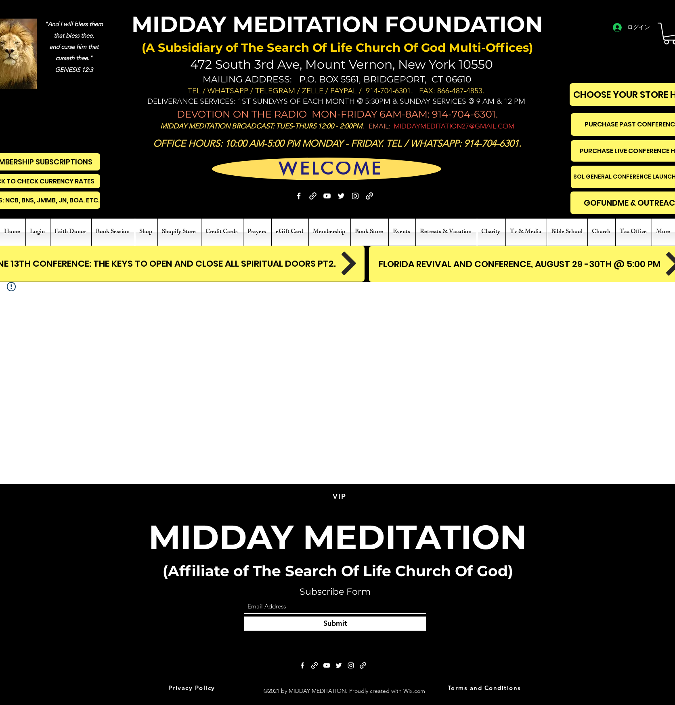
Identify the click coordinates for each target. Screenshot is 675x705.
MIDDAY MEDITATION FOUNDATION (337, 24)
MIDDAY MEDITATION (338, 537)
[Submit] (335, 624)
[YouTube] (327, 196)
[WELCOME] (331, 169)
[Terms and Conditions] (485, 688)
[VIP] (340, 496)
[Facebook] (298, 196)
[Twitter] (341, 196)
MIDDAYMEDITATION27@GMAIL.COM (454, 126)
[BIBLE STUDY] (369, 196)
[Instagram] (355, 196)
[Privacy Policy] (192, 688)
